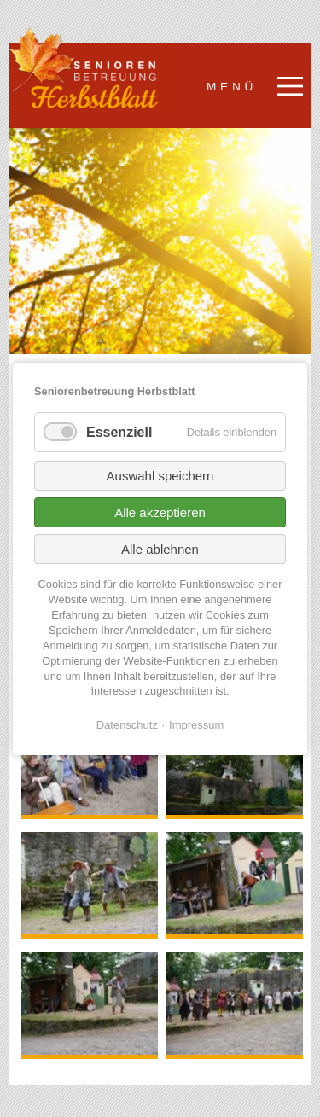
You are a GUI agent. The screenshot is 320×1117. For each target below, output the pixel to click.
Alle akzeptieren (160, 512)
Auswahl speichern (160, 475)
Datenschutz (127, 724)
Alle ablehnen (160, 549)
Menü (232, 86)
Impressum (196, 724)
